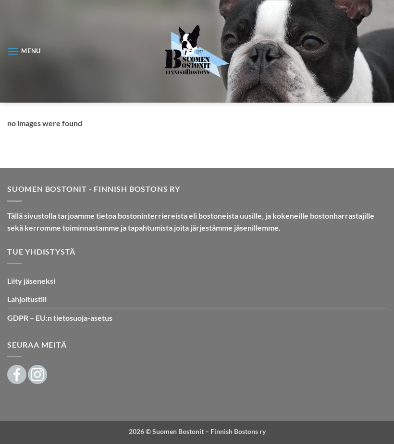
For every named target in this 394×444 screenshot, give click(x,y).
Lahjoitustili (27, 299)
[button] (24, 51)
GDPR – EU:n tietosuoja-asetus (59, 317)
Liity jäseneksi (31, 280)
